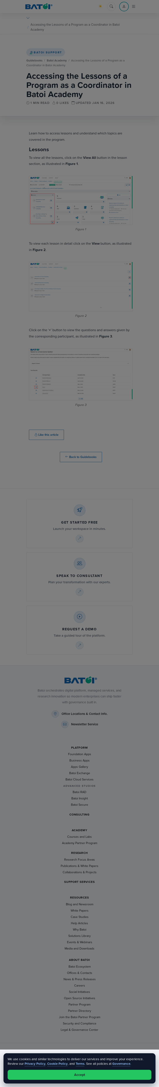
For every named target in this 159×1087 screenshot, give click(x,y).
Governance (121, 1063)
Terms (80, 1063)
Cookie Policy (57, 1063)
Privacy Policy (35, 1063)
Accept (79, 1074)
